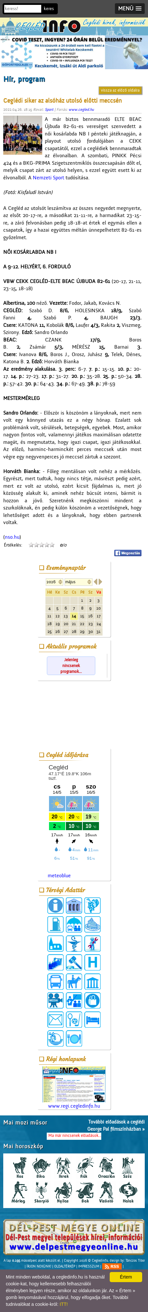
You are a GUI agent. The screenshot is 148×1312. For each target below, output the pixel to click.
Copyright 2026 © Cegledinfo (86, 1261)
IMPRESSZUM (88, 1266)
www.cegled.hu (81, 109)
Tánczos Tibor (135, 1261)
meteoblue (59, 876)
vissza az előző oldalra (120, 90)
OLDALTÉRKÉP (64, 1266)
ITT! (64, 1304)
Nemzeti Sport (48, 178)
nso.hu (12, 537)
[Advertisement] (74, 715)
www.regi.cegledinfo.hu (74, 1087)
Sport (49, 109)
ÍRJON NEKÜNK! (39, 1266)
